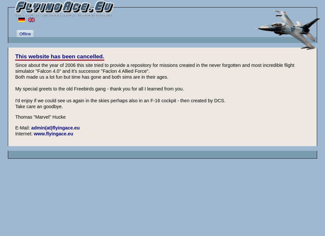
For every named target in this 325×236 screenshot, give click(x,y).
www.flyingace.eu (53, 133)
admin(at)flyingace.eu (55, 127)
